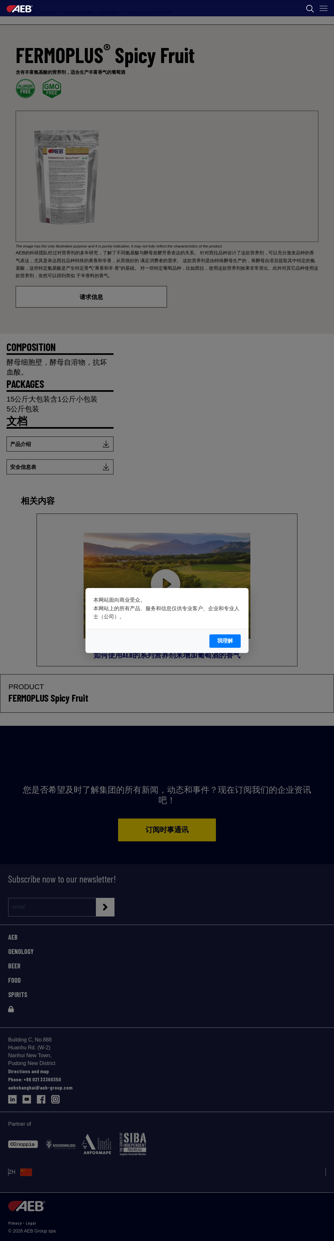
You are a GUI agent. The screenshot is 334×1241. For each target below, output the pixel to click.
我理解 (225, 641)
